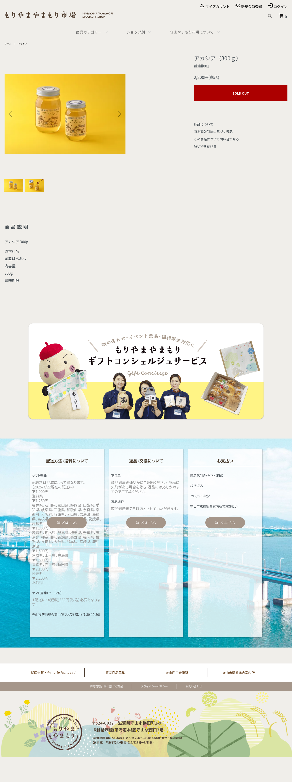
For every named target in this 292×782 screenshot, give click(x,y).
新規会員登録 (250, 6)
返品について (205, 124)
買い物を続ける (206, 146)
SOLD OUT (241, 93)
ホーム (9, 43)
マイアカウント (215, 6)
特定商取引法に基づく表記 (216, 131)
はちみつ (24, 43)
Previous (11, 114)
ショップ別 (136, 32)
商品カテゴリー (89, 32)
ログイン (280, 6)
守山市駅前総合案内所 (238, 676)
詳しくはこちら (67, 526)
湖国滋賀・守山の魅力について (53, 676)
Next (118, 114)
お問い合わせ (185, 690)
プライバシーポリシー (154, 690)
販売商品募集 (115, 676)
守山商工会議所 (177, 676)
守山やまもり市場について (192, 32)
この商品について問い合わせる (219, 139)
